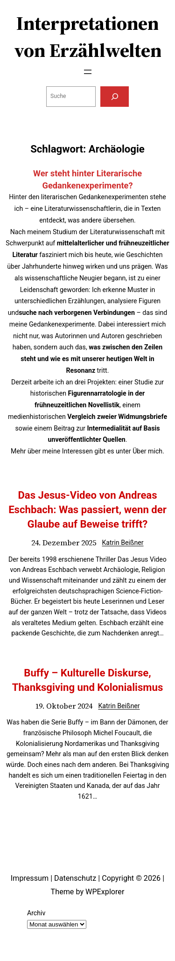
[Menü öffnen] (87, 71)
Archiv (36, 913)
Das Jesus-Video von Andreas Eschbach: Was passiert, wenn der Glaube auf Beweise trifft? (87, 509)
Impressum (30, 878)
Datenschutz (75, 878)
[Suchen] (114, 96)
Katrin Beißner (122, 542)
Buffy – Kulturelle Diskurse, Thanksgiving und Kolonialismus (87, 680)
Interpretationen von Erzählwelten (87, 37)
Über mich (147, 451)
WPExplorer (104, 891)
